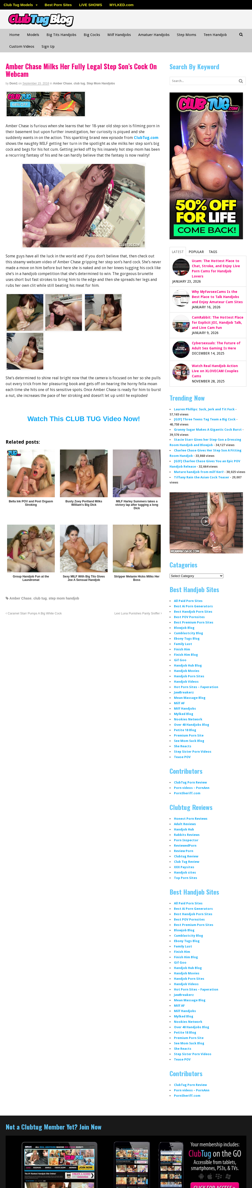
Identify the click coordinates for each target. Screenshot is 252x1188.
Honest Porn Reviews (190, 818)
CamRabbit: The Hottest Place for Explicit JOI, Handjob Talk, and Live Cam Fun (217, 322)
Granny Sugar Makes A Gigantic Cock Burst (208, 429)
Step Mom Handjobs (101, 83)
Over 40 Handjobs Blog (191, 725)
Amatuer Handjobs (154, 35)
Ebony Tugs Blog (187, 638)
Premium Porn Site (189, 735)
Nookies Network (188, 719)
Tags (213, 252)
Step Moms (186, 35)
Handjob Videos (186, 681)
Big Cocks (92, 35)
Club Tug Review (186, 862)
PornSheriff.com (187, 793)
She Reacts (182, 746)
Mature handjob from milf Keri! (199, 472)
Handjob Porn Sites (189, 676)
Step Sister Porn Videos (192, 751)
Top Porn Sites (185, 878)
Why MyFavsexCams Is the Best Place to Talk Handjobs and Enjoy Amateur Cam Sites (217, 297)
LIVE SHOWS (90, 5)
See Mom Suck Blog (189, 741)
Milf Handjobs (119, 35)
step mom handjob (64, 598)
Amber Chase (62, 83)
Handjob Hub (184, 829)
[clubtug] (46, 114)
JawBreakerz (184, 692)
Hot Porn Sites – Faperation (196, 687)
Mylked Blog (183, 714)
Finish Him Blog (186, 655)
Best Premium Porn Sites (193, 622)
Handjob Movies (186, 671)
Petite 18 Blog (185, 730)
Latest (178, 252)
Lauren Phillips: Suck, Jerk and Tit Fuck (204, 409)
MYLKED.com (122, 5)
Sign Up (48, 46)
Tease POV (182, 757)
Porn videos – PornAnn (191, 788)
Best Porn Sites (58, 5)
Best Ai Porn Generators (193, 606)
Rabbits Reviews (187, 835)
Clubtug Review (186, 856)
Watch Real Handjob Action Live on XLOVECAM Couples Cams (215, 371)
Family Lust (183, 644)
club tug (79, 83)
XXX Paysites (184, 867)
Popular (196, 252)
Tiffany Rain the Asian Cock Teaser (201, 477)
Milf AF (179, 703)
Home (14, 35)
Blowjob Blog (184, 628)
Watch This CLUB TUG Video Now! (83, 419)
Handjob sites (185, 872)
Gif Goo (180, 660)
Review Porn (183, 851)
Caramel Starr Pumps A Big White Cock (34, 613)
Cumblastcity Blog (188, 633)
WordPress (211, 1177)
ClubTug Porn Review (190, 782)
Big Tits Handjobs (61, 35)
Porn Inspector (186, 840)
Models (33, 35)
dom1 (14, 83)
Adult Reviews (185, 824)
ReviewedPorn (185, 845)
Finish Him (182, 649)
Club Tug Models (18, 5)
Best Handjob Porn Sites (193, 611)
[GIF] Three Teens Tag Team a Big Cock (205, 419)
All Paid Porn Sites (188, 601)
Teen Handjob (215, 35)
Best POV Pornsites (189, 617)
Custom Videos (21, 46)
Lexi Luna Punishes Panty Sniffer (138, 613)
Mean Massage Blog (190, 698)
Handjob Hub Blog (188, 665)
